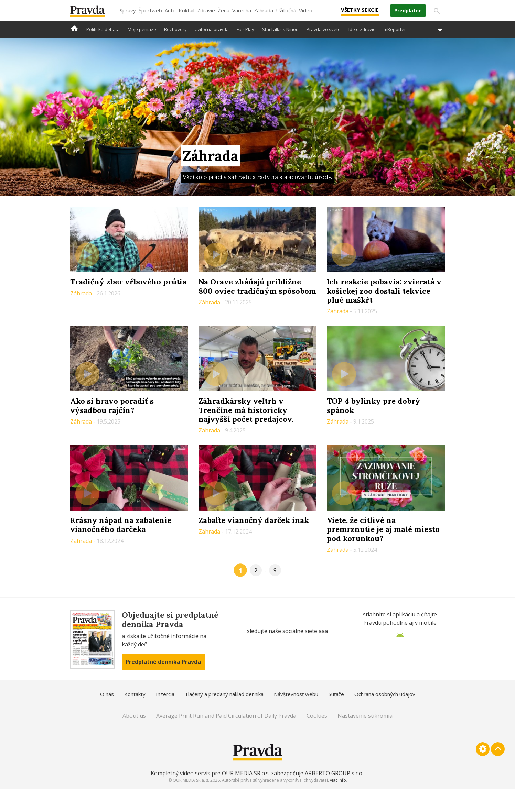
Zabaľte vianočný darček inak (254, 520)
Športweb (150, 10)
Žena (223, 10)
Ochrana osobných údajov (384, 694)
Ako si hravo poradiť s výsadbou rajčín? (112, 405)
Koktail (186, 10)
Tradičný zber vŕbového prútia (128, 281)
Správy (128, 10)
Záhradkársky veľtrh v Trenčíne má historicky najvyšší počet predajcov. (246, 410)
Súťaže (336, 694)
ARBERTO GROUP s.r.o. (334, 773)
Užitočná (286, 10)
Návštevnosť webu (296, 694)
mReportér (395, 29)
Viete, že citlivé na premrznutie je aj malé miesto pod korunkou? (383, 529)
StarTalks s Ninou (280, 29)
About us (134, 716)
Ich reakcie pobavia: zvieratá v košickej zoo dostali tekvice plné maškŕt (384, 291)
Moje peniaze (142, 29)
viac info (338, 780)
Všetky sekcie (360, 9)
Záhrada (263, 10)
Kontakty (135, 694)
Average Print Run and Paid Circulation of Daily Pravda (226, 716)
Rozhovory (175, 29)
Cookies (317, 716)
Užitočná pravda (212, 29)
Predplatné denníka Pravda (163, 662)
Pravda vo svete (324, 29)
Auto (170, 10)
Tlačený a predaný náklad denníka (224, 694)
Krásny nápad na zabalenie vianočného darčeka (120, 524)
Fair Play (245, 29)
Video (305, 10)
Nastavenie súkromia (365, 716)
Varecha (241, 10)
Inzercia (165, 694)
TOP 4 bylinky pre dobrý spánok (373, 405)
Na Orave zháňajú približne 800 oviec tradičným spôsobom (257, 286)
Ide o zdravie (362, 29)
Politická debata (103, 29)
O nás (107, 694)
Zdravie (206, 10)
